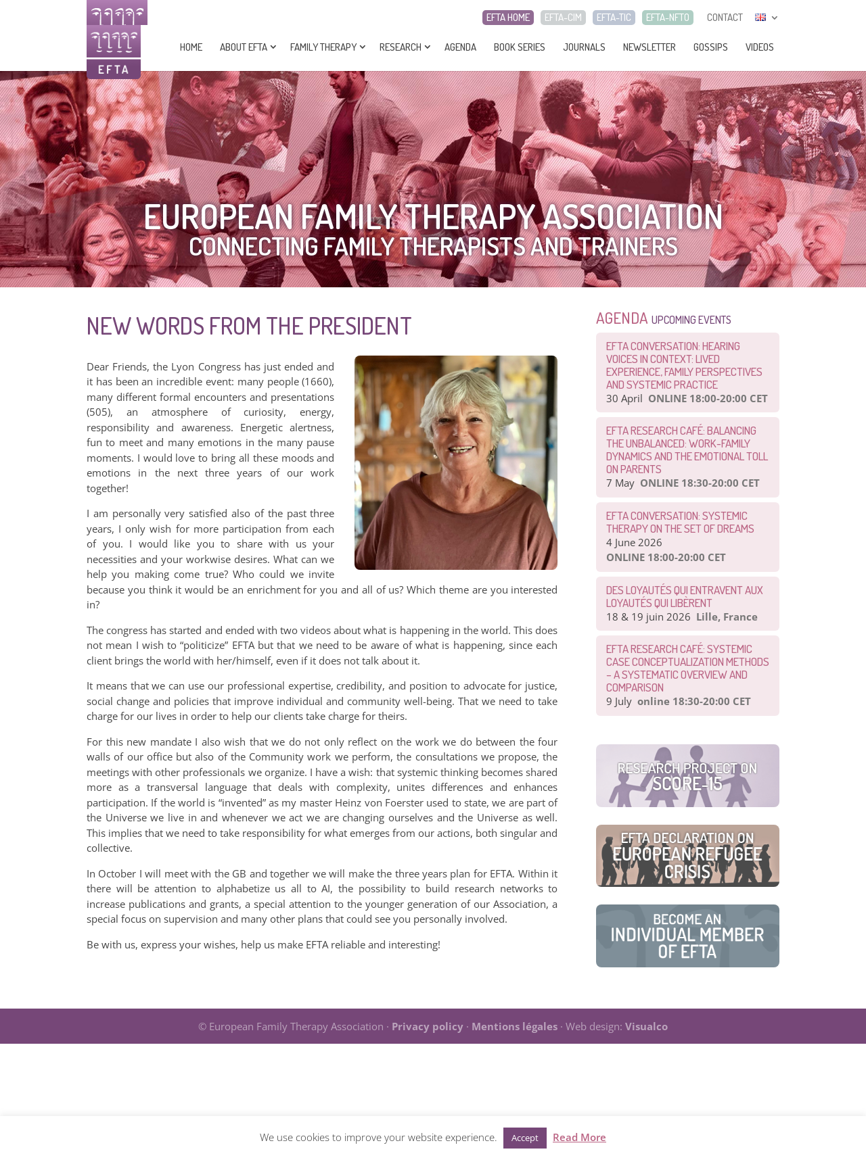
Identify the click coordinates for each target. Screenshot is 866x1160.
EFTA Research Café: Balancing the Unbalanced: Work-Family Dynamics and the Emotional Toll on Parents (687, 449)
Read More (579, 1137)
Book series (519, 47)
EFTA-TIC (614, 18)
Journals (584, 47)
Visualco (646, 1026)
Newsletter (649, 47)
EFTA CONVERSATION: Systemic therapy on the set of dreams (680, 521)
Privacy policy (427, 1026)
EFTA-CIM (563, 18)
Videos (760, 47)
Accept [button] (525, 1138)
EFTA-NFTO (667, 18)
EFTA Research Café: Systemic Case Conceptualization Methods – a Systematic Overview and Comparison (687, 668)
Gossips (710, 47)
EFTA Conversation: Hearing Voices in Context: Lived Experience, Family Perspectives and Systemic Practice (684, 365)
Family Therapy (323, 47)
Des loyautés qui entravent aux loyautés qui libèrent (684, 596)
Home (191, 47)
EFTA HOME (508, 18)
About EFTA (243, 47)
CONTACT (725, 18)
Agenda (460, 47)
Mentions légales (514, 1026)
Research (400, 47)
